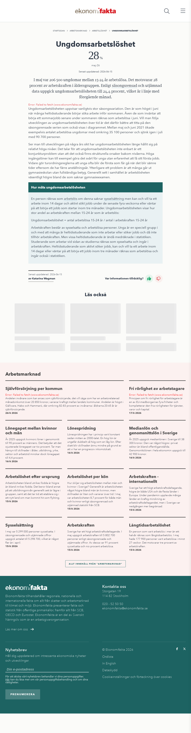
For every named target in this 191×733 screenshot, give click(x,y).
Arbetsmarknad (78, 31)
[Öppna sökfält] (167, 11)
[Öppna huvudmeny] (183, 11)
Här (7, 679)
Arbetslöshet (99, 31)
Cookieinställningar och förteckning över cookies (137, 677)
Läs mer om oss (19, 629)
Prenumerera (22, 694)
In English (109, 663)
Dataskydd (109, 670)
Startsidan (59, 31)
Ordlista (107, 657)
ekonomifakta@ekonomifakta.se (125, 608)
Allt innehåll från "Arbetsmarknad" (95, 563)
